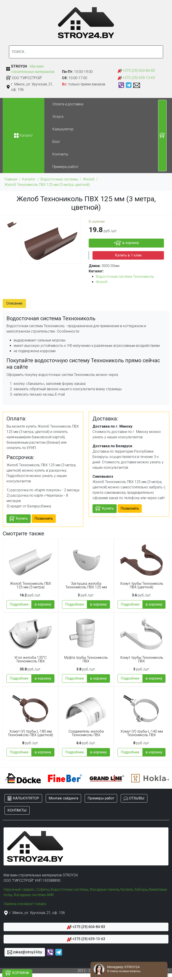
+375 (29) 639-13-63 (136, 78)
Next (166, 778)
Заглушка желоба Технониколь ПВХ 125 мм (86, 585)
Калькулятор (62, 129)
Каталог (29, 179)
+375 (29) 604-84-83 (136, 70)
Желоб (89, 179)
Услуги (57, 116)
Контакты (60, 154)
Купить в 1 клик (128, 255)
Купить (18, 518)
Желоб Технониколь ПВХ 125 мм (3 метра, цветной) (47, 184)
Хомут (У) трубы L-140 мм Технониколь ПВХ (141, 733)
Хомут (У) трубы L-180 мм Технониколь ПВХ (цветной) (30, 733)
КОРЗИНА (17, 973)
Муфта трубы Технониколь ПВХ (86, 659)
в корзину (42, 604)
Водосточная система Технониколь (125, 276)
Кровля (126, 889)
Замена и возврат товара (25, 904)
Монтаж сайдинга (63, 798)
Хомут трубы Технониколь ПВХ (141, 659)
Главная (10, 179)
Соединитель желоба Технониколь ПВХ (86, 733)
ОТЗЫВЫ (134, 798)
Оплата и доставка (67, 104)
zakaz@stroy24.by (24, 952)
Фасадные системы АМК (33, 895)
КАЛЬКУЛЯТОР (23, 798)
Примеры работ (65, 167)
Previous (6, 778)
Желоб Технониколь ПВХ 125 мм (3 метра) (30, 585)
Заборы (140, 889)
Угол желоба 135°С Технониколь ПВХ (30, 659)
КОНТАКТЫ (17, 810)
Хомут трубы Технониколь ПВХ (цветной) (141, 585)
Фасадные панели (104, 889)
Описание (14, 303)
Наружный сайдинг (19, 889)
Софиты (42, 889)
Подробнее (19, 604)
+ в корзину (126, 243)
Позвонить (43, 518)
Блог (56, 142)
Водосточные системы (59, 179)
